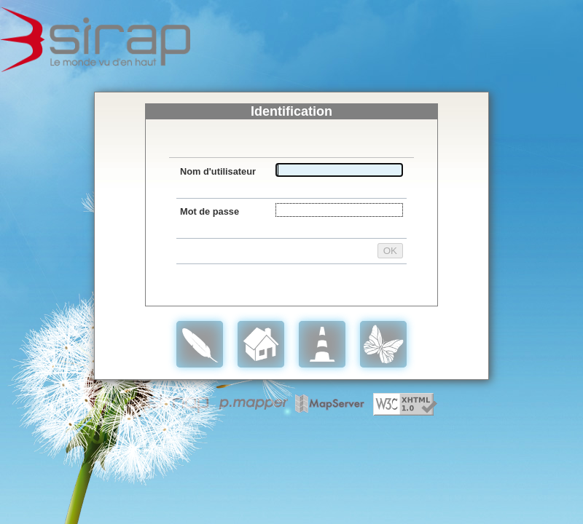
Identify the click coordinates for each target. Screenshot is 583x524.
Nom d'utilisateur (218, 171)
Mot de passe (209, 211)
